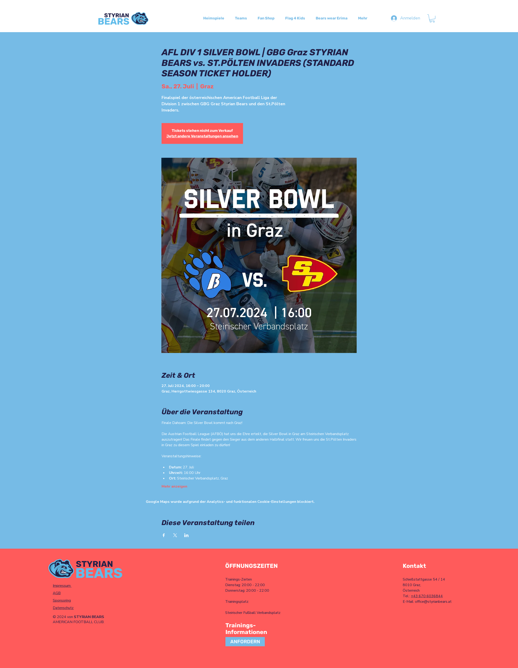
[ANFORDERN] (245, 641)
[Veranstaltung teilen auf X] (175, 535)
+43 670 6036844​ (427, 596)
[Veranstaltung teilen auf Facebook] (164, 535)
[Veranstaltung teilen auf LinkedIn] (186, 535)
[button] (432, 18)
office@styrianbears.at (433, 601)
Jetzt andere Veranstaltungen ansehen (202, 136)
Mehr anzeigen (174, 486)
